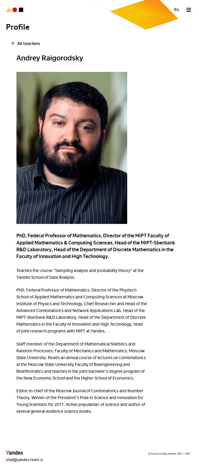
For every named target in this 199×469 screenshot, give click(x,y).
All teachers (28, 43)
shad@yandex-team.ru (24, 460)
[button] (14, 454)
